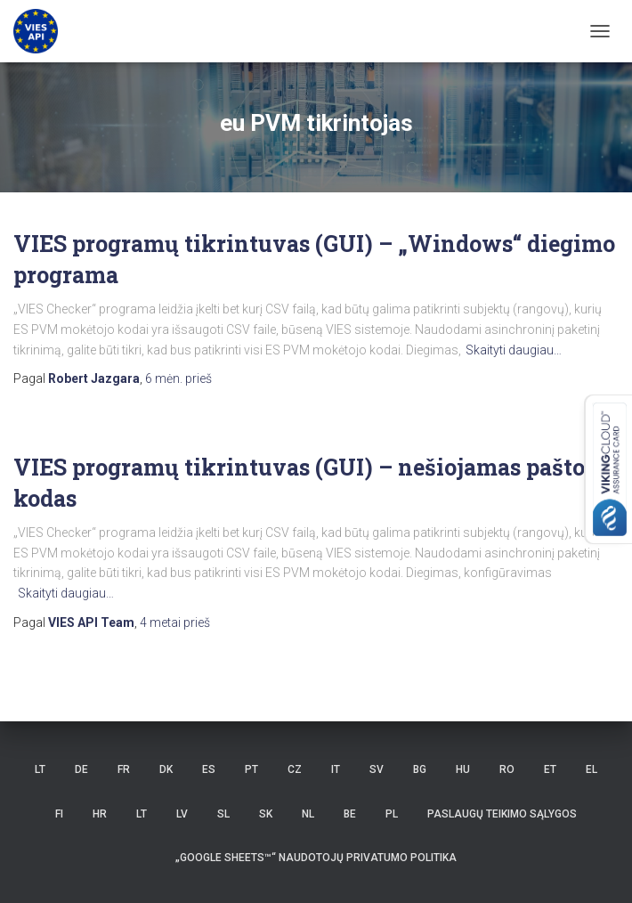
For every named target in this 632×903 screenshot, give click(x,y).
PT (251, 769)
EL (591, 769)
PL (391, 814)
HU (463, 769)
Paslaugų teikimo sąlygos (502, 814)
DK (166, 769)
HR (100, 814)
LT (40, 769)
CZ (295, 769)
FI (59, 814)
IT (335, 769)
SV (376, 769)
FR (123, 769)
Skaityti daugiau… (514, 350)
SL (223, 814)
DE (81, 769)
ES (208, 769)
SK (265, 814)
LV (182, 814)
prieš (178, 378)
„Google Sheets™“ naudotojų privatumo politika (316, 857)
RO (507, 769)
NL (308, 814)
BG (419, 769)
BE (350, 814)
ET (550, 769)
